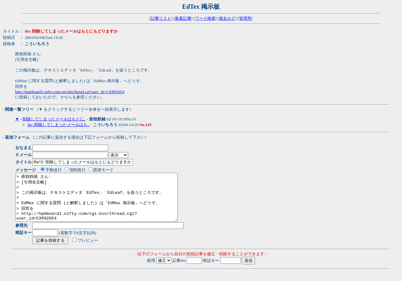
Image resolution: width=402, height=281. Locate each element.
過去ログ (227, 18)
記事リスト (161, 18)
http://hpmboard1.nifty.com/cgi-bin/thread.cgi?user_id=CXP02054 (69, 91)
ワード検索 (205, 18)
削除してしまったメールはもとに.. (54, 119)
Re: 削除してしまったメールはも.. (59, 124)
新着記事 (183, 18)
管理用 (245, 18)
